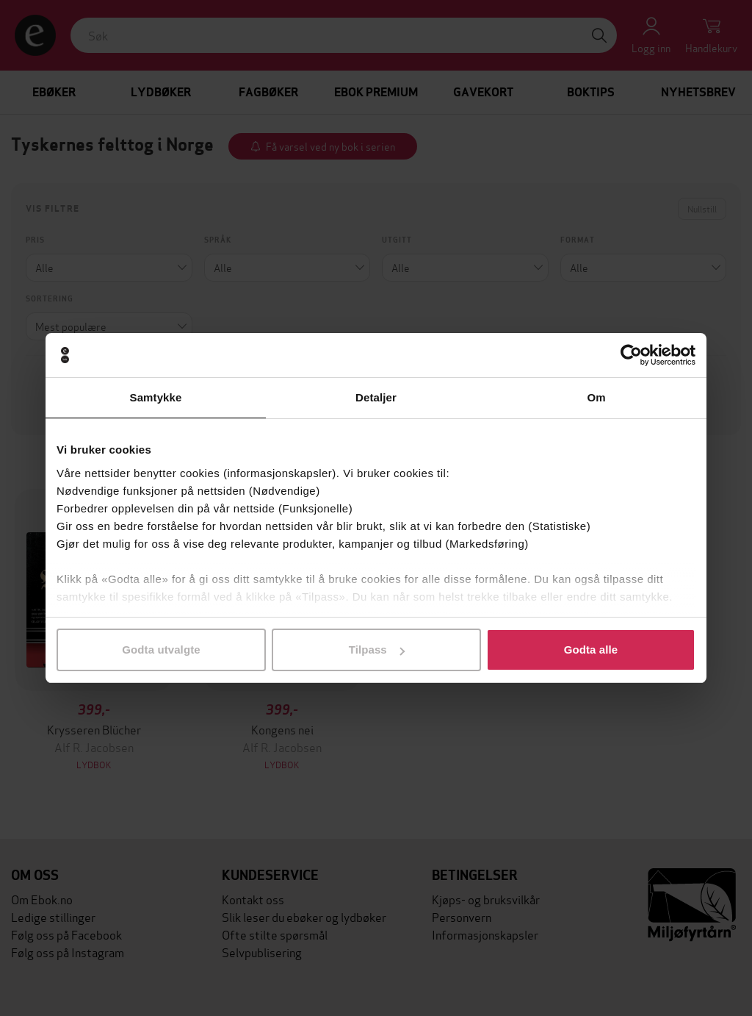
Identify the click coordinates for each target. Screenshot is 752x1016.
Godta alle (591, 649)
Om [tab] (596, 397)
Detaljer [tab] (376, 397)
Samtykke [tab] (156, 397)
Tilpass (377, 649)
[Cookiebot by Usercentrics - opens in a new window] (631, 355)
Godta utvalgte (161, 649)
